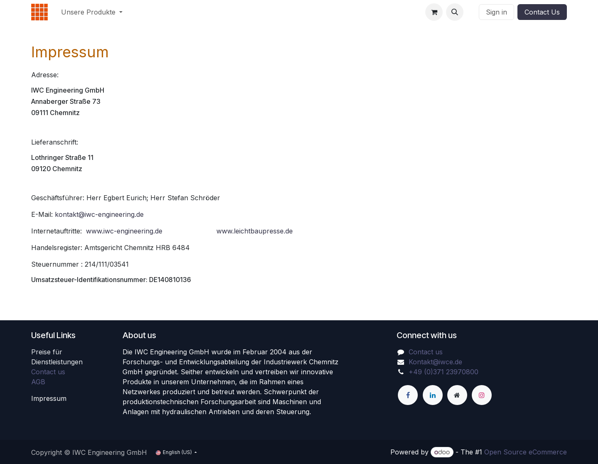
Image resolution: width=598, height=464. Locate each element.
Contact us (48, 372)
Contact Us (542, 12)
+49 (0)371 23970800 (443, 372)
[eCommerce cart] (434, 12)
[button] (454, 12)
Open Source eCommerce (525, 452)
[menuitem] (92, 12)
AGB (38, 382)
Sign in (496, 12)
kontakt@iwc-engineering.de (99, 214)
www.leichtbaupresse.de (254, 231)
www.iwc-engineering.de (124, 231)
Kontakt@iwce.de (435, 362)
